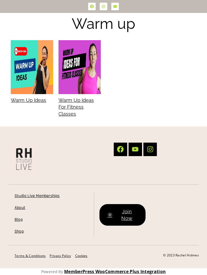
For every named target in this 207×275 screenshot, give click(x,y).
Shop (19, 231)
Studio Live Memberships (37, 196)
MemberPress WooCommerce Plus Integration (115, 271)
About (20, 208)
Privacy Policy (60, 255)
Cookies (81, 255)
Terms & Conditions (30, 255)
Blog (19, 219)
